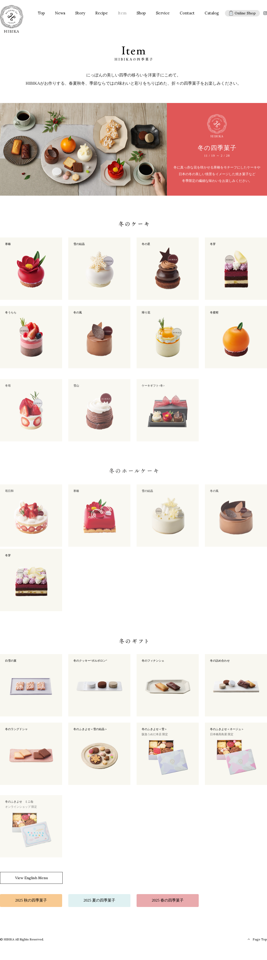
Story (80, 14)
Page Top (260, 940)
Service (163, 14)
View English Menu (31, 879)
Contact (187, 14)
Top (41, 14)
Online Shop (242, 14)
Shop (141, 14)
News (60, 14)
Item (122, 14)
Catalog (212, 14)
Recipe (101, 14)
